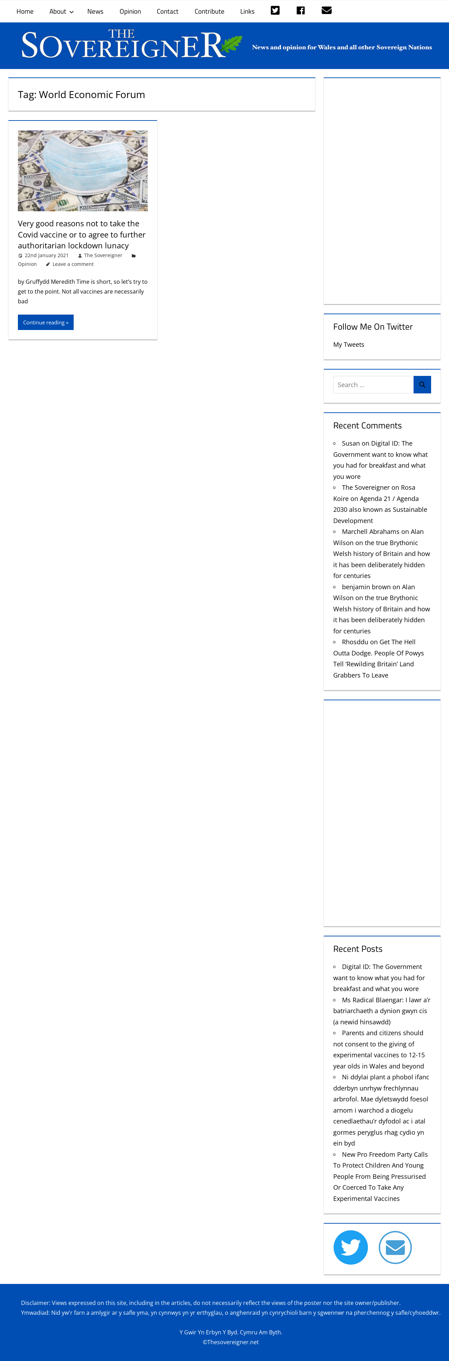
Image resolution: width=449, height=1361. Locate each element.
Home (25, 11)
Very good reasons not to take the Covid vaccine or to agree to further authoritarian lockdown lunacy (82, 234)
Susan (351, 443)
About (61, 11)
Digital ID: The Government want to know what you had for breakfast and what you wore (379, 977)
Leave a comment (73, 263)
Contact (168, 11)
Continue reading (44, 321)
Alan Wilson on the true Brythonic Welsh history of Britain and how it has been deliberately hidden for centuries (381, 553)
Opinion (130, 11)
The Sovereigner (103, 254)
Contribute (209, 11)
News (95, 11)
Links (247, 11)
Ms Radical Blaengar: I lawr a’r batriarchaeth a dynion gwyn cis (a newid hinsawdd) (381, 1011)
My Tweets (348, 344)
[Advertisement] (382, 189)
